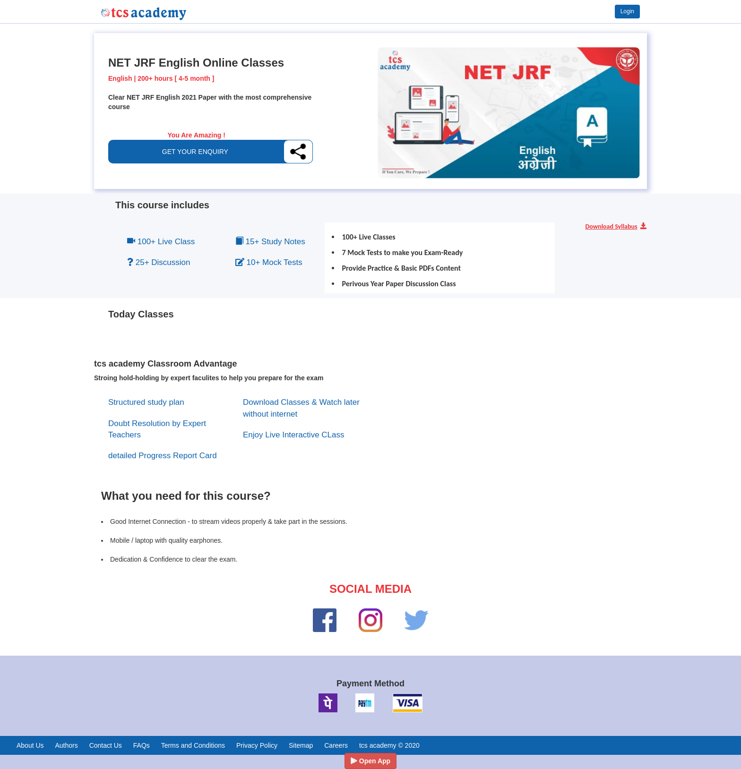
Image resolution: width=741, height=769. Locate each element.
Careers (336, 745)
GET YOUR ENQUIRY (195, 151)
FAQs (141, 745)
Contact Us (105, 745)
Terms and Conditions (193, 745)
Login (627, 11)
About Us (30, 745)
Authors (66, 745)
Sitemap (301, 745)
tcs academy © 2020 (389, 745)
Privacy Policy (256, 745)
